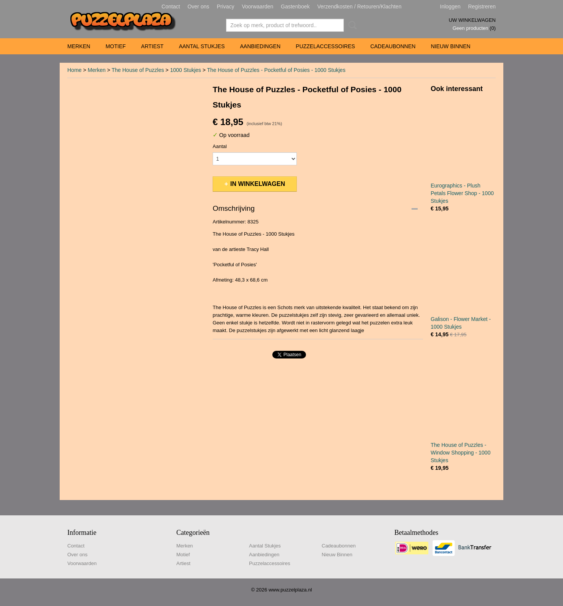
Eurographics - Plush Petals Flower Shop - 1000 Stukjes (462, 193)
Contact (170, 6)
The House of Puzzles (138, 70)
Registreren (482, 6)
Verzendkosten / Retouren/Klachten (359, 6)
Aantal (220, 146)
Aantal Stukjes (202, 46)
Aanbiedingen (260, 46)
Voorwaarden (257, 6)
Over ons (198, 6)
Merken (78, 46)
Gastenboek (295, 6)
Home (74, 70)
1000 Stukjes (185, 70)
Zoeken (351, 25)
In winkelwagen (257, 184)
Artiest (152, 46)
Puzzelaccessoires (325, 46)
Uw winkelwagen (472, 20)
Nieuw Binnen (450, 46)
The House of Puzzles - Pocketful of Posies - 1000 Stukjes (276, 70)
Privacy (225, 6)
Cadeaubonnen (392, 46)
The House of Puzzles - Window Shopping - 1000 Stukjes (460, 452)
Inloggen (450, 6)
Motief (116, 46)
